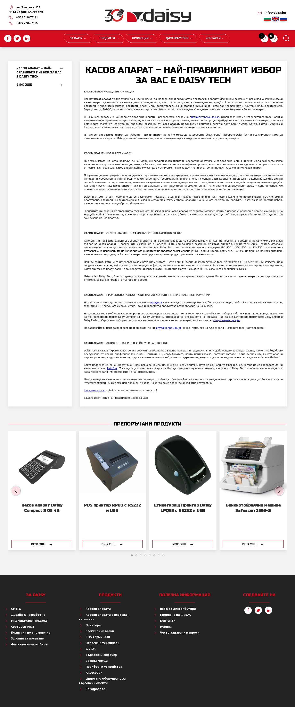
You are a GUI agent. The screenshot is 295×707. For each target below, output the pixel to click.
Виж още (24, 85)
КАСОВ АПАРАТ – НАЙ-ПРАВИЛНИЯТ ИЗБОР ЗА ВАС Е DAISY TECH (39, 72)
